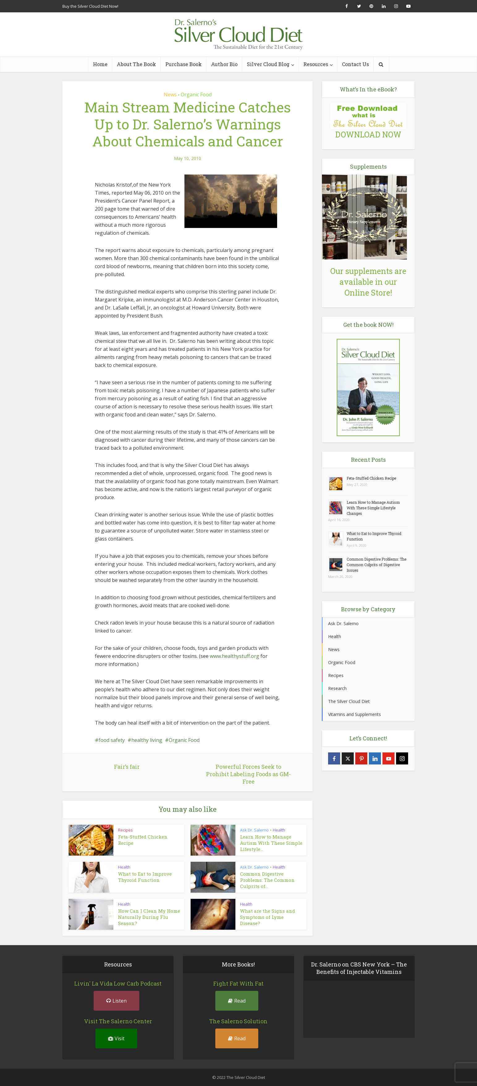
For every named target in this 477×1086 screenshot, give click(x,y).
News (170, 94)
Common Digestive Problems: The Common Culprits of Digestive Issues (376, 565)
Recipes (125, 830)
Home (100, 64)
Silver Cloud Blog (268, 64)
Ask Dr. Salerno (254, 830)
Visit (116, 1038)
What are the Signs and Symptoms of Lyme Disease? (267, 917)
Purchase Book (183, 64)
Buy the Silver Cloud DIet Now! (90, 6)
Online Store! (368, 293)
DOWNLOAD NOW (368, 134)
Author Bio (224, 64)
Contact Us (355, 64)
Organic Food (196, 94)
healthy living (146, 740)
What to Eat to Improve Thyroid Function (145, 877)
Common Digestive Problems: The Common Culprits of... (267, 880)
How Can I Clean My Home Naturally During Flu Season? (149, 917)
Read (237, 1000)
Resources (315, 64)
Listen (116, 1000)
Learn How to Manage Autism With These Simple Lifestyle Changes (373, 508)
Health (279, 830)
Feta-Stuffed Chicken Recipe (371, 478)
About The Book (136, 64)
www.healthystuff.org (234, 656)
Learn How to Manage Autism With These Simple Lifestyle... (271, 843)
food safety (112, 740)
